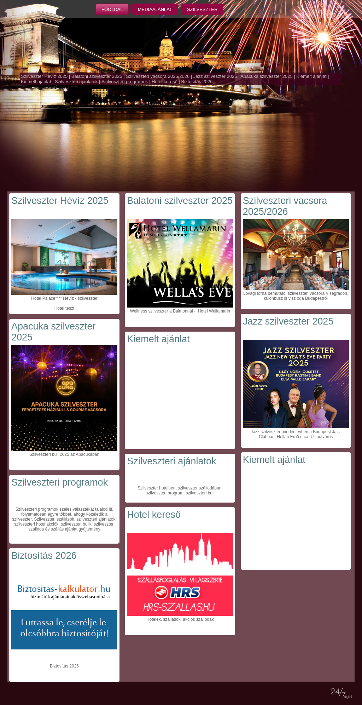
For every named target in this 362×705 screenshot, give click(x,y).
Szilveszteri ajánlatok (76, 81)
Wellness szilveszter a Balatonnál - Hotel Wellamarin (180, 311)
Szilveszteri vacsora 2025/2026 (157, 76)
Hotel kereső (164, 81)
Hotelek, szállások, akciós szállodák (180, 619)
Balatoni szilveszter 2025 (96, 76)
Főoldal (112, 9)
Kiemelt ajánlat (311, 76)
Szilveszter (202, 9)
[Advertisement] (181, 138)
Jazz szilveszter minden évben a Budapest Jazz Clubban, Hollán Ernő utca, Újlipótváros (296, 434)
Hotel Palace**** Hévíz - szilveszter (64, 298)
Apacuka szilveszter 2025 (266, 76)
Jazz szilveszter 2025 (215, 76)
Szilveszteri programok (124, 81)
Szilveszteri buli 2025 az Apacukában (64, 454)
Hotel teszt (64, 308)
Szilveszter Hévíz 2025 (44, 76)
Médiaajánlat (155, 9)
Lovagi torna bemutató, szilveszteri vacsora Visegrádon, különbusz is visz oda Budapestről (295, 296)
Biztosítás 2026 (197, 81)
